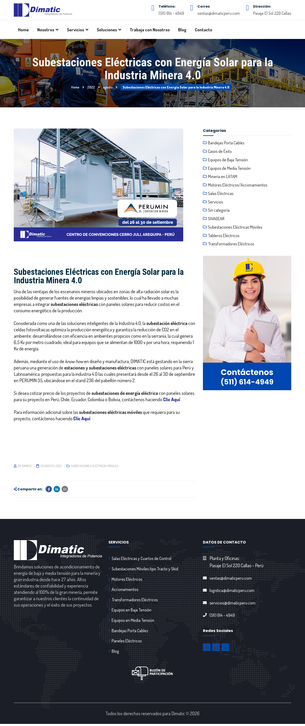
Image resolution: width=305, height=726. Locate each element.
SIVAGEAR (216, 219)
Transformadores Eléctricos (231, 244)
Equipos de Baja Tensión (228, 159)
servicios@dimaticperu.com (232, 603)
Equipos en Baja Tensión (131, 611)
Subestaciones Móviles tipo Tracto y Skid (145, 569)
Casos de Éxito (220, 151)
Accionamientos (125, 590)
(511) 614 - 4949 (171, 13)
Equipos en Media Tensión (133, 621)
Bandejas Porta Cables (226, 142)
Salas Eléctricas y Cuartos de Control (141, 558)
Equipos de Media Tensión (229, 168)
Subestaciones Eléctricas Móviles (94, 466)
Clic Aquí (171, 399)
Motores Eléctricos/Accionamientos (237, 185)
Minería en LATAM (222, 176)
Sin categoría (219, 210)
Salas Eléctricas (220, 193)
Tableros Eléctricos (223, 236)
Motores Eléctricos (127, 579)
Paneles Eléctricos (127, 642)
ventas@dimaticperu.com (218, 13)
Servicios (215, 202)
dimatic (27, 466)
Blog (115, 653)
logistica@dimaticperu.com (231, 590)
